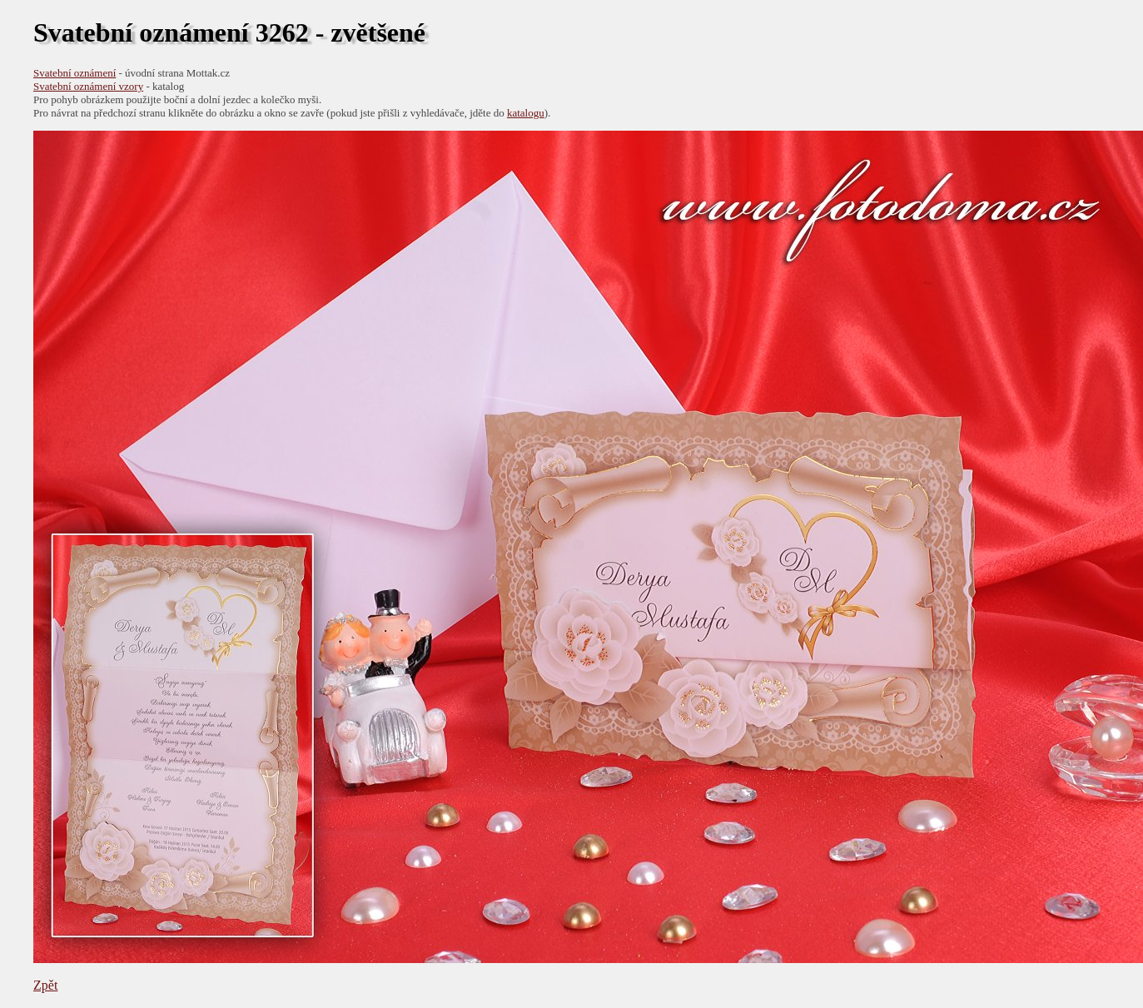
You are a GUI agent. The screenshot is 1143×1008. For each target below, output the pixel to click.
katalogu (525, 113)
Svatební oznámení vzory (88, 86)
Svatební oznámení (74, 73)
